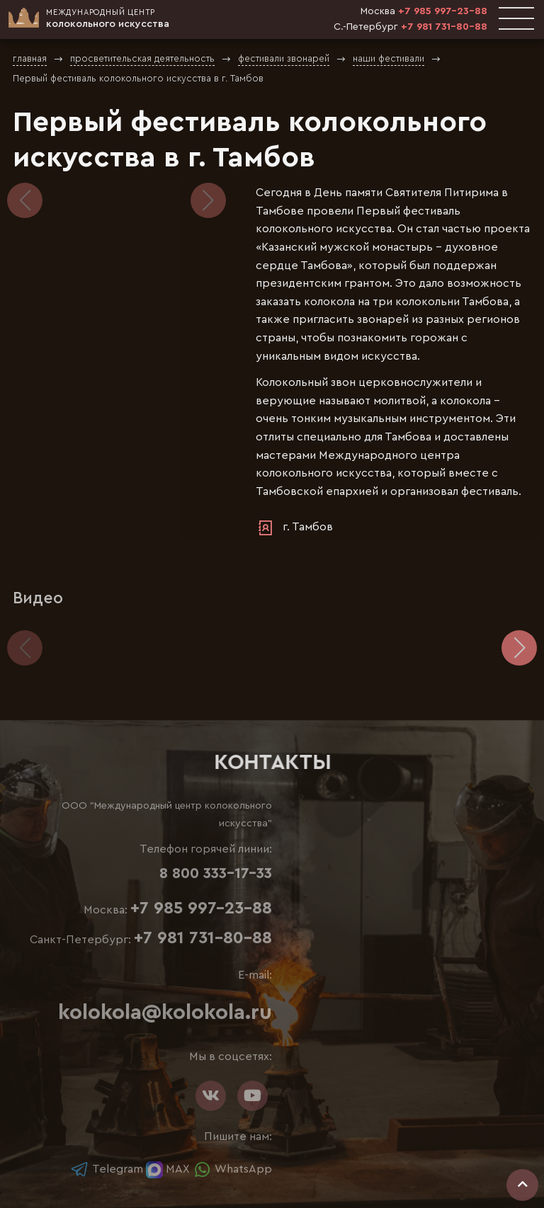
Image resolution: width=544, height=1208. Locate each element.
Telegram (106, 1169)
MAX (168, 1169)
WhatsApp (232, 1169)
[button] (208, 200)
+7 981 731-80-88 (444, 27)
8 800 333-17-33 (215, 873)
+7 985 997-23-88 (442, 11)
